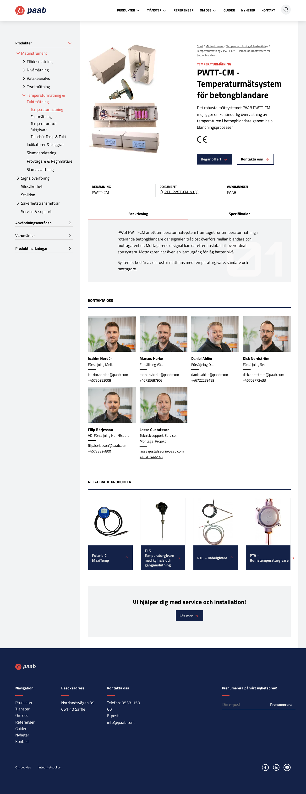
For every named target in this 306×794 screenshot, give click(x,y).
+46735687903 (151, 380)
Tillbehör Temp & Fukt (48, 136)
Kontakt (268, 10)
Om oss (208, 10)
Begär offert (211, 159)
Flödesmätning (40, 62)
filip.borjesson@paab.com (107, 445)
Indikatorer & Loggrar (45, 144)
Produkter (129, 10)
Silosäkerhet (32, 186)
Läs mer (186, 615)
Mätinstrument (34, 53)
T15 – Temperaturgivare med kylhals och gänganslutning (159, 558)
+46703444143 (151, 457)
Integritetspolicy (49, 767)
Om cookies (23, 767)
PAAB (231, 192)
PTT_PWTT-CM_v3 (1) (181, 192)
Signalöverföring (35, 178)
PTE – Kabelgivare (212, 558)
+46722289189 (202, 380)
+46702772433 (254, 380)
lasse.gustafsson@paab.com (162, 451)
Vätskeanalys (38, 78)
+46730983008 (99, 380)
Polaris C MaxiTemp (100, 558)
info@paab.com (121, 722)
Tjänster (157, 10)
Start (200, 46)
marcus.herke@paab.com (159, 374)
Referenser (184, 10)
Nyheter (248, 10)
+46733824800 (99, 451)
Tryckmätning (38, 87)
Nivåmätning (38, 70)
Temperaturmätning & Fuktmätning (46, 98)
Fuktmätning (41, 116)
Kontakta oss (252, 159)
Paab (30, 10)
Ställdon (28, 195)
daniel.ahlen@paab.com (209, 374)
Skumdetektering (41, 153)
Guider (229, 10)
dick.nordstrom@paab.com (263, 374)
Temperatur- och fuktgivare (44, 127)
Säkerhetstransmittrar (40, 203)
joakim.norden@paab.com (108, 374)
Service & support (36, 211)
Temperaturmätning (47, 109)
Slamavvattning (40, 169)
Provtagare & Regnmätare (49, 161)
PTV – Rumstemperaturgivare (269, 558)
